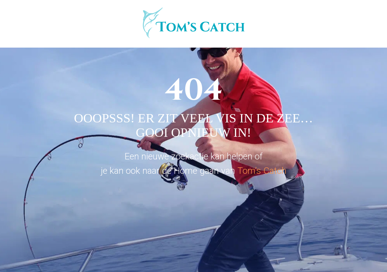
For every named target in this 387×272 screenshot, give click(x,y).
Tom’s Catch (261, 170)
